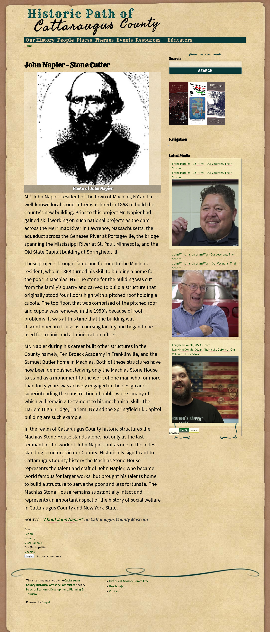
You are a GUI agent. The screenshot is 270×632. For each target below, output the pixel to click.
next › (194, 430)
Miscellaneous (33, 543)
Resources (148, 40)
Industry (29, 538)
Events (124, 40)
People (65, 40)
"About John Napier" (62, 519)
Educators (179, 40)
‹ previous (174, 431)
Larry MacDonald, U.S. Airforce (191, 345)
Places (84, 40)
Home (28, 46)
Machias (29, 552)
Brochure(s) (116, 586)
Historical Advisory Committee (129, 581)
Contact (114, 591)
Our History (40, 40)
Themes (104, 40)
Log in (29, 556)
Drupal (45, 602)
